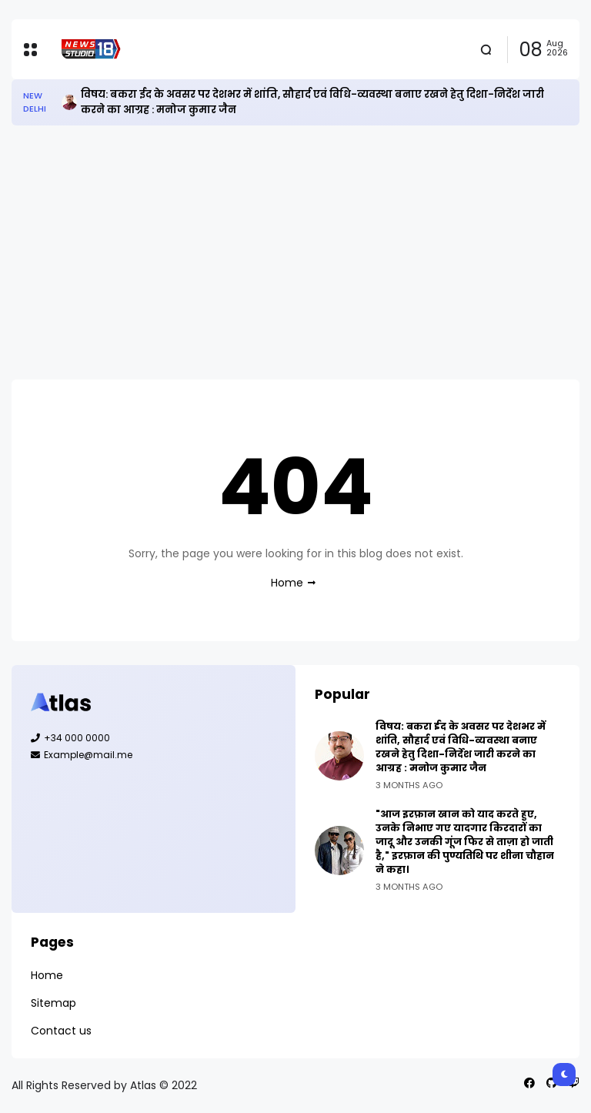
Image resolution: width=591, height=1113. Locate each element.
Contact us (61, 1030)
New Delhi (34, 102)
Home (287, 582)
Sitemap (53, 1003)
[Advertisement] (295, 252)
